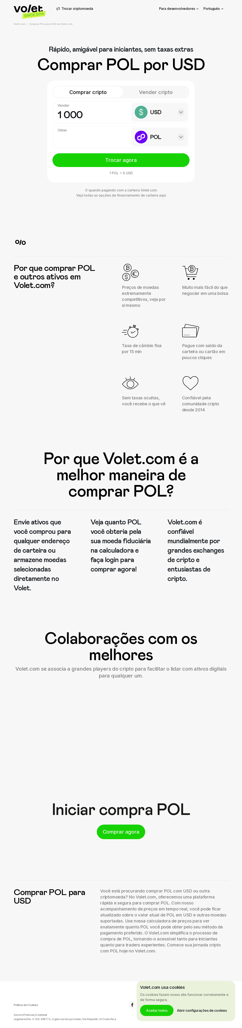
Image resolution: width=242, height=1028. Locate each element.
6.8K (136, 1005)
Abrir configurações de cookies (202, 1010)
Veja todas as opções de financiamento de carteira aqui (121, 195)
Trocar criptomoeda (74, 8)
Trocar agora (121, 160)
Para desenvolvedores (179, 8)
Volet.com (19, 23)
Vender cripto (156, 92)
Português (213, 8)
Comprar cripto (88, 92)
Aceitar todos (156, 1010)
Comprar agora (121, 832)
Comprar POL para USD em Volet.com (51, 23)
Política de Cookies (26, 1005)
